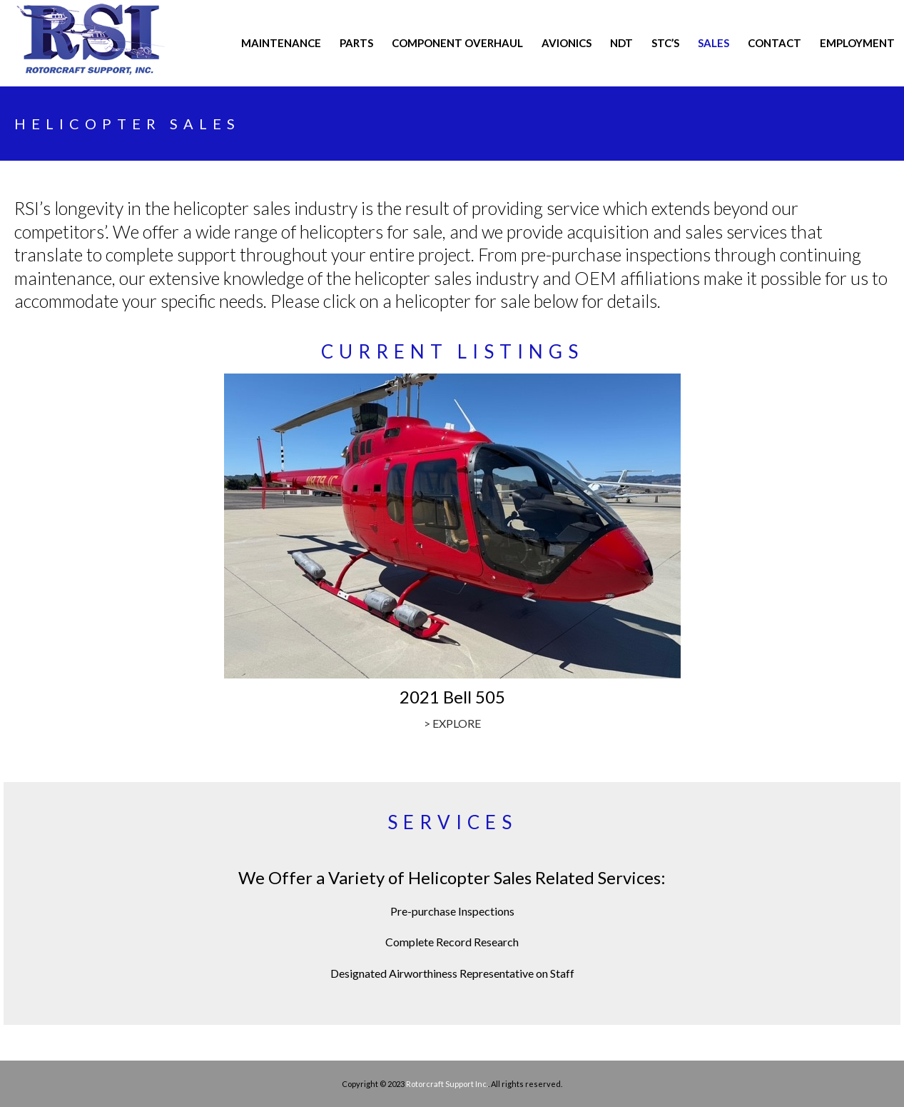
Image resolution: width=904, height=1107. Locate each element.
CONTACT (774, 42)
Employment (857, 42)
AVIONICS (566, 42)
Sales (713, 42)
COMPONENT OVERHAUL (457, 42)
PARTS (356, 42)
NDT (621, 42)
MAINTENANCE (281, 42)
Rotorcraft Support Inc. (447, 1083)
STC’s (665, 42)
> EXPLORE (452, 723)
